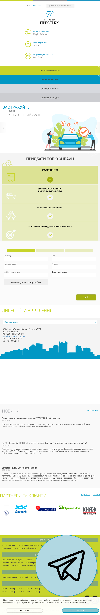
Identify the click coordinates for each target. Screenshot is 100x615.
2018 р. (4, 592)
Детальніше (24, 610)
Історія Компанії (8, 545)
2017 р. (38, 589)
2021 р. (29, 592)
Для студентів (36, 577)
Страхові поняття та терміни (13, 560)
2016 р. (29, 589)
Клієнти (96, 494)
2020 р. (21, 592)
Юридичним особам (50, 80)
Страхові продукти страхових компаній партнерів (21, 565)
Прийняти (80, 610)
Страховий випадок (50, 98)
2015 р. (21, 589)
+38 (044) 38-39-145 (41, 43)
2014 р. (13, 589)
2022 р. (38, 592)
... (53, 426)
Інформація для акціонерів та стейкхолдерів (19, 548)
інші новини (92, 410)
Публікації (24, 577)
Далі (86, 297)
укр (28, 5)
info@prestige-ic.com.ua (43, 54)
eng (40, 5)
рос (34, 5)
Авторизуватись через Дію (26, 282)
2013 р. (4, 589)
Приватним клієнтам (50, 70)
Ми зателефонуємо (41, 31)
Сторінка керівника (9, 577)
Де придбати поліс (50, 89)
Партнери (85, 494)
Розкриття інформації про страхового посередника (38, 545)
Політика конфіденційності (12, 563)
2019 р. (13, 592)
